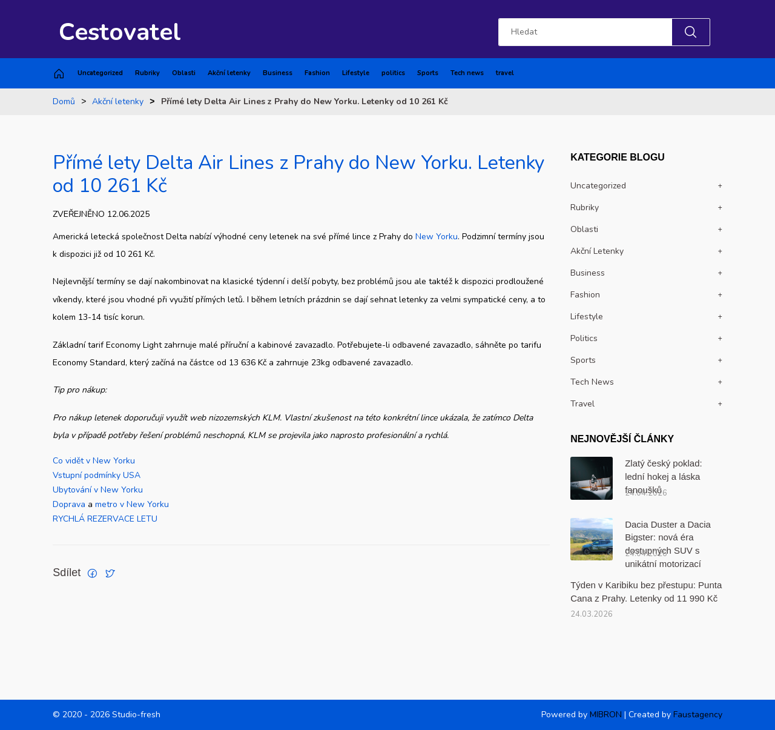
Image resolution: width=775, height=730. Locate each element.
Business (277, 73)
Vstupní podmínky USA (96, 475)
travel (505, 73)
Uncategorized (100, 73)
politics (393, 73)
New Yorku (436, 236)
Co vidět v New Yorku (94, 460)
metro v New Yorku (132, 504)
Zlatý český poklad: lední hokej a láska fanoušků (663, 476)
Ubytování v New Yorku (98, 490)
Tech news (467, 73)
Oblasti (184, 73)
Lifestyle (355, 73)
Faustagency (697, 714)
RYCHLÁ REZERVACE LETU (105, 519)
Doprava (70, 504)
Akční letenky (229, 73)
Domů (64, 102)
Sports (427, 73)
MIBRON (606, 714)
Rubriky (147, 73)
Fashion (317, 73)
